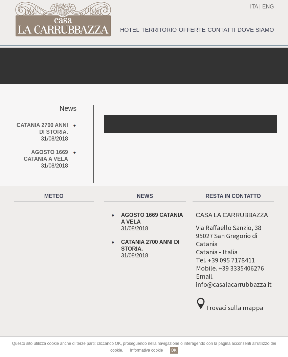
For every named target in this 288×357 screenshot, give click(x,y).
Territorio (159, 30)
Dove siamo (256, 30)
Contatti (221, 30)
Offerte (192, 30)
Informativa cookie (146, 350)
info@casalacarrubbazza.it (234, 284)
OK (174, 350)
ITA (254, 6)
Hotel (129, 30)
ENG (268, 6)
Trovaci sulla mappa (234, 307)
